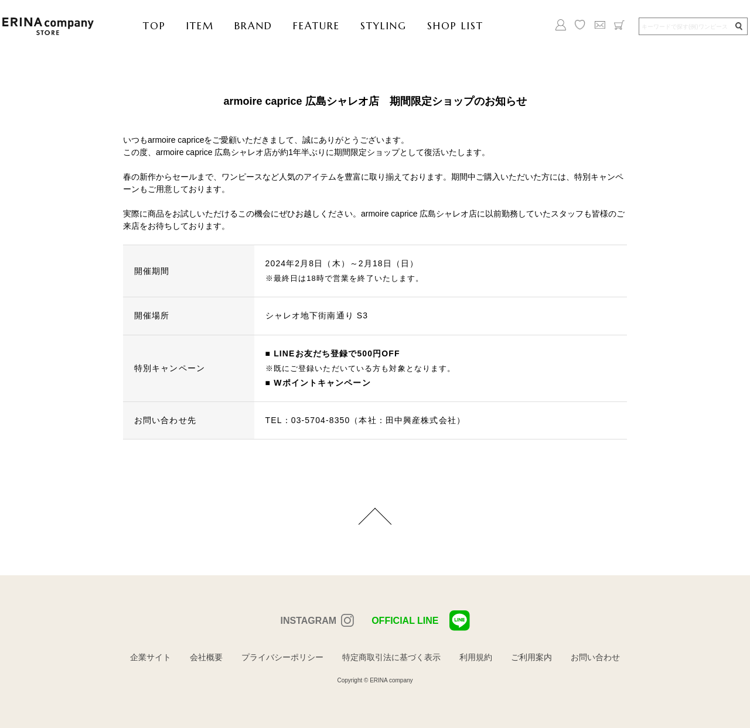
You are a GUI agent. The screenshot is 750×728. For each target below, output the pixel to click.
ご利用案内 (531, 657)
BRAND (253, 25)
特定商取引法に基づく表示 (391, 657)
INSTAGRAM (308, 621)
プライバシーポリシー (282, 657)
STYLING (383, 25)
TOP (154, 25)
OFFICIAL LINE (420, 620)
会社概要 (206, 657)
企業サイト (150, 657)
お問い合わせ (595, 657)
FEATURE (316, 25)
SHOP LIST (455, 25)
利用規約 (475, 657)
